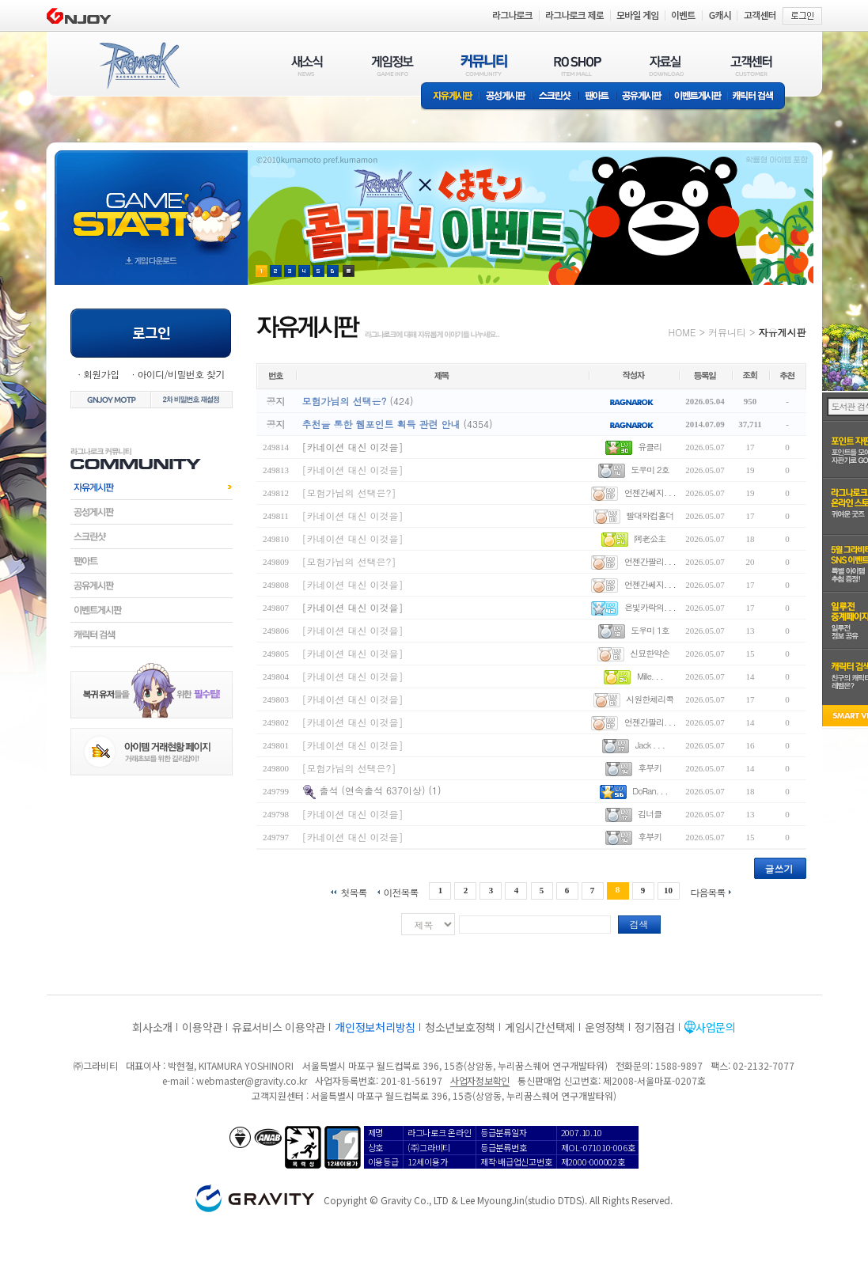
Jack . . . (650, 745)
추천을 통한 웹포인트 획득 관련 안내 (381, 423)
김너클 (649, 814)
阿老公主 (649, 538)
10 (668, 890)
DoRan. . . (649, 791)
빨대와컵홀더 (649, 515)
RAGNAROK (138, 65)
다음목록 (708, 891)
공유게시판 (642, 97)
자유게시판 (450, 97)
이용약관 (202, 1027)
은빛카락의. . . (650, 607)
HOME (682, 332)
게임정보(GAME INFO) (393, 65)
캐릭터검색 (151, 634)
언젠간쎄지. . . (650, 492)
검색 (639, 923)
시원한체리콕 (649, 699)
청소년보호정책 (460, 1027)
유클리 (649, 447)
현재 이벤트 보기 (348, 271)
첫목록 (353, 891)
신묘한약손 (649, 653)
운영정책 (605, 1027)
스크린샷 (555, 97)
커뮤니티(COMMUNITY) (484, 65)
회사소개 (152, 1027)
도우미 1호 (650, 630)
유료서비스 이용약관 (278, 1027)
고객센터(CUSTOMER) (751, 65)
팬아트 (597, 97)
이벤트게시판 (698, 97)
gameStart (151, 203)
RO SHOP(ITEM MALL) (577, 65)
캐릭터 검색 (758, 97)
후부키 (649, 768)
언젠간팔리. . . (650, 561)
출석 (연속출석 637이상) (373, 790)
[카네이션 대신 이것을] (353, 446)
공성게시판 (506, 97)
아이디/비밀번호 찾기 (180, 374)
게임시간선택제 (540, 1027)
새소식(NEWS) (307, 65)
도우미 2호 (650, 470)
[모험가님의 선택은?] (349, 492)
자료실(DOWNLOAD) (665, 65)
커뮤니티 (727, 332)
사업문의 (716, 1027)
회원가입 (101, 374)
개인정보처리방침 (375, 1027)
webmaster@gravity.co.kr (251, 1080)
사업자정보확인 (480, 1080)
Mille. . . (649, 676)
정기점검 (655, 1027)
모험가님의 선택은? (344, 400)
